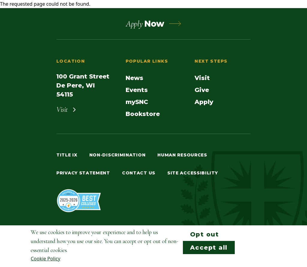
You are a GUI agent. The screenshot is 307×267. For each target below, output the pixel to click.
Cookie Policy (45, 258)
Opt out (204, 234)
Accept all (209, 247)
